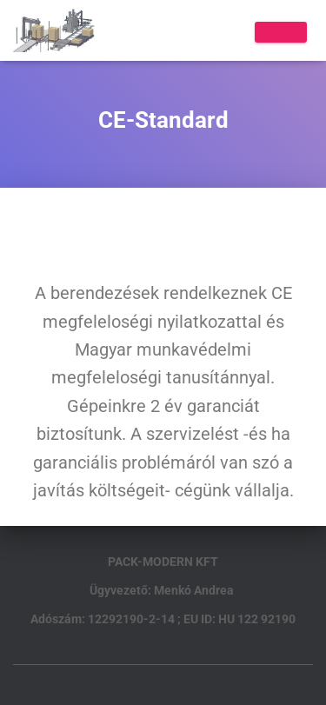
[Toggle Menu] (281, 32)
